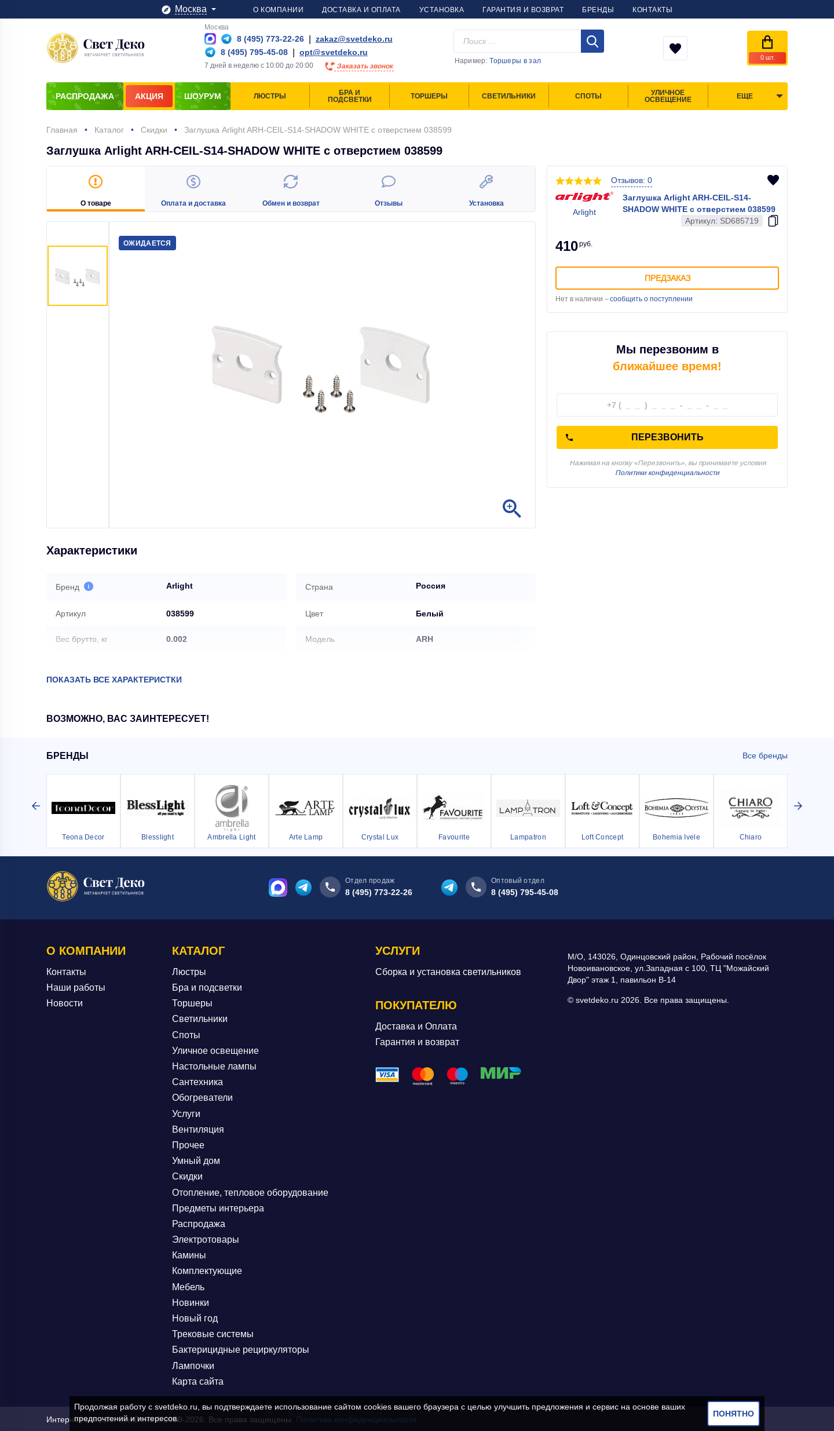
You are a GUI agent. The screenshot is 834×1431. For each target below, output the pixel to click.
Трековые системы (213, 1333)
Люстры (189, 971)
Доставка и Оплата (416, 1025)
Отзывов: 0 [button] (631, 180)
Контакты (66, 971)
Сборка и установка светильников (448, 971)
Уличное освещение (215, 1049)
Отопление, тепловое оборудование (250, 1191)
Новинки (190, 1301)
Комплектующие (207, 1270)
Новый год (195, 1317)
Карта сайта (198, 1380)
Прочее (188, 1144)
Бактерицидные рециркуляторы (240, 1349)
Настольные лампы (214, 1065)
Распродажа (198, 1223)
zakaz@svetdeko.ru (354, 38)
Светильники (200, 1018)
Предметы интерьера (218, 1207)
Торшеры (192, 1002)
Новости (64, 1002)
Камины (189, 1255)
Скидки (187, 1176)
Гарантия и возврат (417, 1041)
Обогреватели (202, 1097)
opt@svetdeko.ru (333, 52)
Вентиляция (198, 1128)
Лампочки (193, 1365)
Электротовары (205, 1238)
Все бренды (765, 754)
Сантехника (197, 1081)
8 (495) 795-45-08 (524, 891)
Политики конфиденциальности (667, 473)
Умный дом (196, 1159)
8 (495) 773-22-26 (378, 891)
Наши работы (75, 986)
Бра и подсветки (207, 986)
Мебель (188, 1286)
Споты (186, 1034)
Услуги (186, 1113)
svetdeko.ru (176, 1406)
